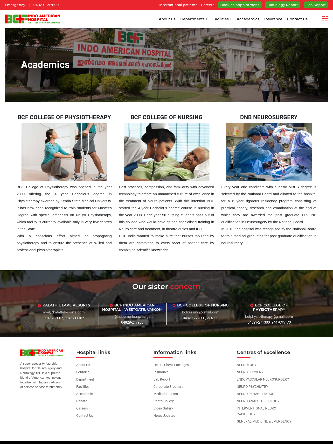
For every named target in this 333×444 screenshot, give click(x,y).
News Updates (164, 415)
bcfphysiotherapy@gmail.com (269, 316)
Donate (81, 401)
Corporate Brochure (168, 386)
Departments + (194, 19)
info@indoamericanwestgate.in (132, 316)
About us (167, 19)
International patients (178, 5)
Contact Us (297, 19)
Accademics (248, 19)
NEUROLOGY (247, 365)
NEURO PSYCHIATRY (252, 386)
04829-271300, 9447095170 (269, 322)
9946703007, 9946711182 (64, 318)
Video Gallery (163, 408)
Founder (82, 372)
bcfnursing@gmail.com (200, 312)
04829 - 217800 (46, 5)
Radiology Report (283, 5)
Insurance (273, 19)
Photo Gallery (163, 401)
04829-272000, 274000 (200, 318)
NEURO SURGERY (250, 372)
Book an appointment (239, 5)
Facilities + (222, 19)
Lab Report (316, 5)
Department (85, 379)
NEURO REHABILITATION (256, 394)
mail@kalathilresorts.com (64, 312)
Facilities (82, 386)
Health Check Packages (171, 365)
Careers (207, 5)
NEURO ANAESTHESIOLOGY (258, 401)
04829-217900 (132, 322)
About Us (83, 365)
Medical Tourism (165, 394)
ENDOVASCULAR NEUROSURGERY (263, 379)
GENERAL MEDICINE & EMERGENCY (264, 421)
